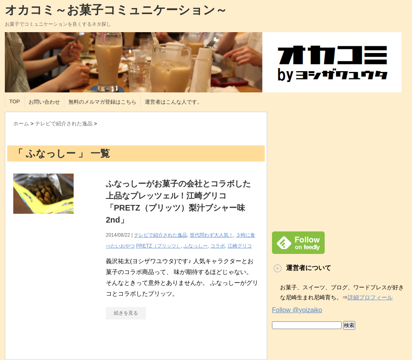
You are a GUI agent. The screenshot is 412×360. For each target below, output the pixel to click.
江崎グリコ (240, 246)
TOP (14, 101)
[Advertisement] (339, 168)
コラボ (217, 246)
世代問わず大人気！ (211, 235)
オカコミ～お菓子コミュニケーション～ (116, 9)
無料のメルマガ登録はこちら (102, 102)
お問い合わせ (44, 102)
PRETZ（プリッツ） (158, 246)
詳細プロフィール (370, 297)
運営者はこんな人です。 (173, 102)
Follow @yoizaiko (297, 310)
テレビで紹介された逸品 (160, 235)
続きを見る (126, 313)
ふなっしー (195, 246)
